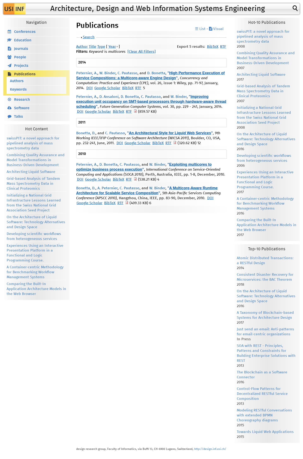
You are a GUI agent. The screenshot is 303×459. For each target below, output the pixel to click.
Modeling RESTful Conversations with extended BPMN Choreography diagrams (264, 415)
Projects (21, 66)
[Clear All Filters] (141, 52)
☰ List (200, 29)
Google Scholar (107, 88)
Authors (17, 81)
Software (21, 108)
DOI (89, 88)
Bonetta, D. (85, 133)
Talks (18, 117)
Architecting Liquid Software (31, 172)
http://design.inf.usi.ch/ (210, 449)
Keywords (18, 89)
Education (22, 40)
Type (101, 47)
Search (89, 37)
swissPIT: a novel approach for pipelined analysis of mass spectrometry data (33, 143)
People (20, 57)
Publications (25, 74)
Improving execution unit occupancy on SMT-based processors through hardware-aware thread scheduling (151, 102)
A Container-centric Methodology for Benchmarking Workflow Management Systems (35, 272)
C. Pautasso (127, 73)
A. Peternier (107, 188)
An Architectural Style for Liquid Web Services (170, 133)
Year (112, 47)
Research (22, 100)
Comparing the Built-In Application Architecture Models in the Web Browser (36, 289)
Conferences (25, 32)
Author (82, 47)
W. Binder (107, 73)
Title (92, 47)
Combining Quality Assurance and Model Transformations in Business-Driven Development (36, 160)
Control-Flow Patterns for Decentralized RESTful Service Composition (262, 394)
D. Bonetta (156, 73)
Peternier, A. (86, 73)
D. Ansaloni (109, 97)
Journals (21, 49)
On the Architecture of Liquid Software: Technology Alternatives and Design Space (36, 222)
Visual (216, 29)
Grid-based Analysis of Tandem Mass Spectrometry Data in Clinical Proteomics (33, 184)
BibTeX (212, 47)
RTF (223, 47)
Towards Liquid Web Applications (265, 432)
